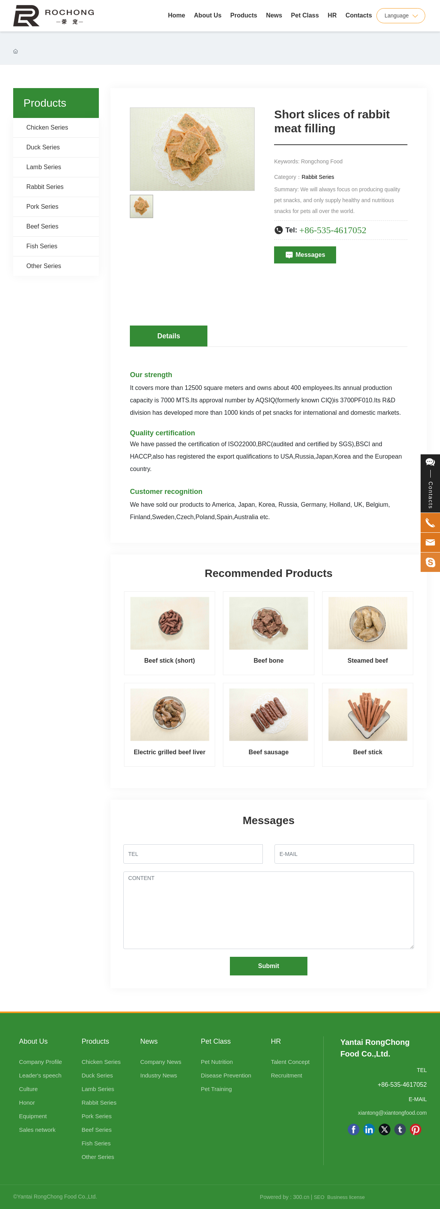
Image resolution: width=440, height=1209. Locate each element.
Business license (346, 1197)
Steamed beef (367, 660)
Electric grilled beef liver (169, 752)
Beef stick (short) (169, 660)
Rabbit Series (318, 177)
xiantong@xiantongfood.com (392, 1113)
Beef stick (368, 752)
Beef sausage (268, 752)
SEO (319, 1197)
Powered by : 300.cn (284, 1197)
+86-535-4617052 (333, 230)
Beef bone (268, 660)
